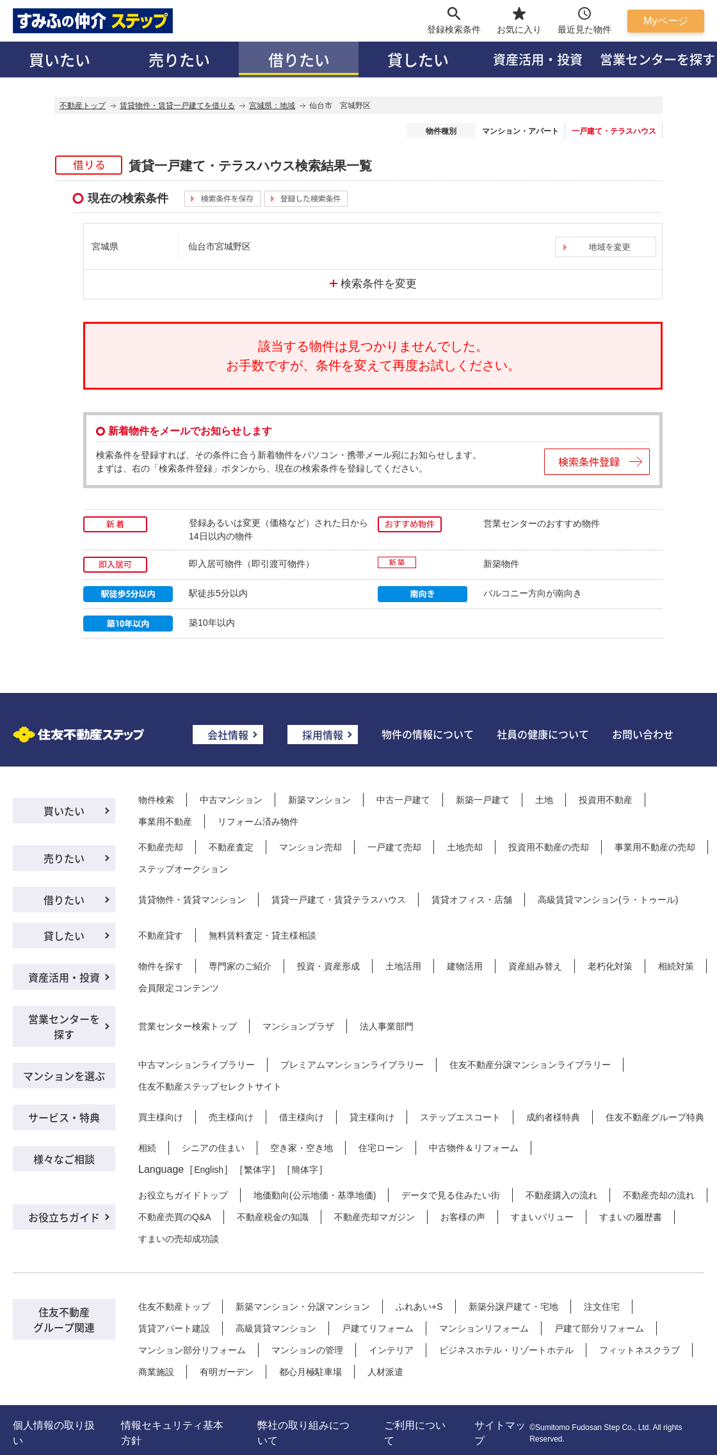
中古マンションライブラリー (196, 1065)
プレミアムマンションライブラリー (352, 1065)
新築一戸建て (483, 800)
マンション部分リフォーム (192, 1350)
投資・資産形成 (328, 966)
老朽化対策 (610, 966)
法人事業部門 (387, 1026)
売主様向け (231, 1117)
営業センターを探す (64, 1026)
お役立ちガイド (64, 1217)
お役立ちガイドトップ (183, 1195)
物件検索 (156, 800)
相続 (147, 1148)
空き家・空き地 (301, 1148)
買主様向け (160, 1117)
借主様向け (301, 1117)
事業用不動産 (165, 821)
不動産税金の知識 (273, 1217)
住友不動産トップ (174, 1306)
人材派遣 (385, 1372)
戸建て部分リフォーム (599, 1328)
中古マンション (231, 800)
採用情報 (322, 734)
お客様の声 (462, 1217)
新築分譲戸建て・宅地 (513, 1306)
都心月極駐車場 (310, 1372)
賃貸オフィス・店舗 (471, 899)
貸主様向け (372, 1117)
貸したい (418, 59)
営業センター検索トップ (187, 1026)
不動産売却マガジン (374, 1217)
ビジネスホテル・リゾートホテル (506, 1350)
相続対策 (676, 966)
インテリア (391, 1350)
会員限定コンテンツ (178, 988)
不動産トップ (83, 105)
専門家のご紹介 (240, 966)
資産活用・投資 (538, 59)
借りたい (299, 59)
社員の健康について (543, 734)
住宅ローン (380, 1148)
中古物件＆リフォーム (474, 1148)
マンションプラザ (298, 1026)
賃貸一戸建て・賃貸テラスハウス (338, 899)
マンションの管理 (307, 1350)
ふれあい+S (419, 1306)
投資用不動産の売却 (548, 847)
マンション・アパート (520, 131)
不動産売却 (160, 847)
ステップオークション (183, 869)
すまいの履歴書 (630, 1217)
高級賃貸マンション (276, 1328)
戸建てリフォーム (378, 1328)
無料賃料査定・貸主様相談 (262, 935)
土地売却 (465, 847)
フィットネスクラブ (639, 1350)
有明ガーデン (227, 1372)
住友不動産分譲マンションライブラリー (530, 1065)
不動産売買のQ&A (174, 1217)
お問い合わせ (642, 734)
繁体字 (257, 1170)
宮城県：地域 (272, 105)
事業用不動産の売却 (655, 847)
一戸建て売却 (394, 847)
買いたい (59, 59)
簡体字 (304, 1170)
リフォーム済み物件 (258, 821)
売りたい (179, 59)
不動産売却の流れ (659, 1195)
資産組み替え (535, 966)
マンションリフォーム (484, 1328)
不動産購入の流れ (561, 1195)
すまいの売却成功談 (178, 1239)
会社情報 (227, 734)
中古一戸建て (403, 800)
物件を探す (160, 966)
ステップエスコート (460, 1117)
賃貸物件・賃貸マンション (192, 899)
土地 (544, 800)
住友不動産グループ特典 (655, 1117)
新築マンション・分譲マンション (303, 1306)
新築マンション (319, 800)
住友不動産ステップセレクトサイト (210, 1086)
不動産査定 (231, 847)
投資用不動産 (605, 800)
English (208, 1170)
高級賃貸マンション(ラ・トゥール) (608, 899)
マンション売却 (310, 847)
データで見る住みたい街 (450, 1195)
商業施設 (156, 1372)
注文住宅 (602, 1306)
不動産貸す (160, 935)
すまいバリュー (542, 1217)
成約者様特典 (553, 1117)
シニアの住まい (213, 1148)
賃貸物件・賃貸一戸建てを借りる (177, 105)
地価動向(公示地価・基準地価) (315, 1195)
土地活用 (403, 966)
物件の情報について (428, 734)
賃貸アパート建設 (174, 1328)
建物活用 (465, 966)
